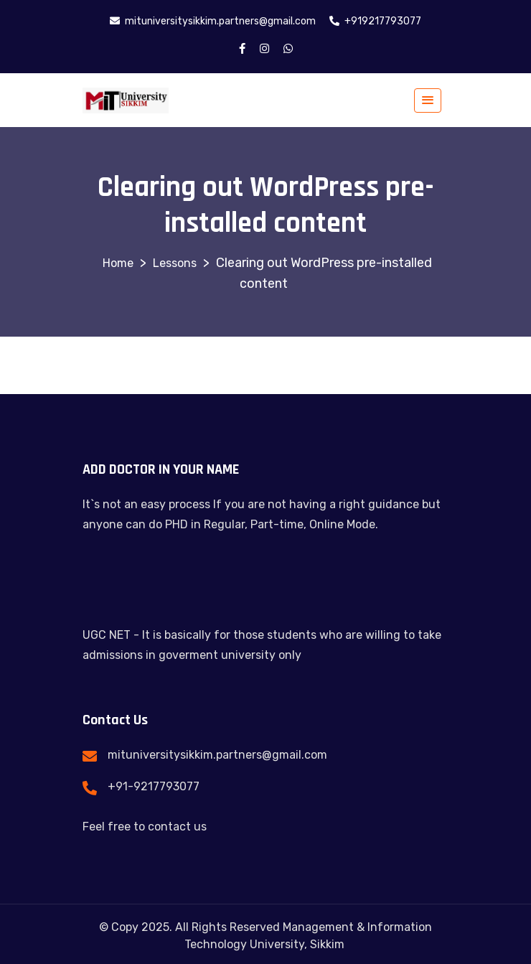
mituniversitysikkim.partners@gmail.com (217, 755)
